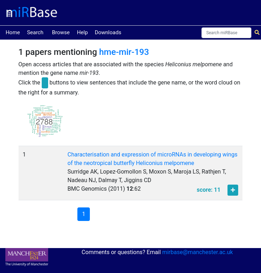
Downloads (108, 32)
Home (12, 32)
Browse (61, 32)
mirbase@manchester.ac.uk (197, 252)
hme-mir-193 (124, 52)
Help (82, 32)
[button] (45, 124)
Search (35, 32)
